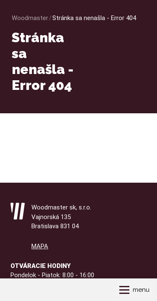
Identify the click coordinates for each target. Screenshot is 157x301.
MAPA (39, 246)
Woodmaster (30, 18)
